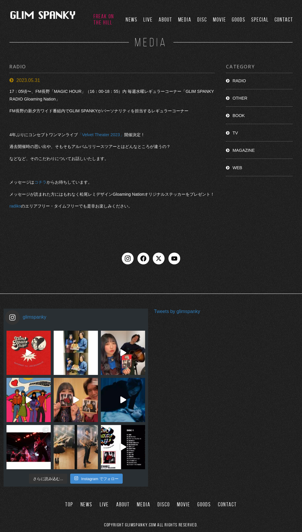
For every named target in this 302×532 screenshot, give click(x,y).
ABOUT (165, 20)
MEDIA (185, 20)
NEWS (132, 20)
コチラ (40, 182)
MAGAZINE (243, 150)
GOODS (238, 20)
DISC (202, 20)
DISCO (163, 504)
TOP (69, 504)
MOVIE (219, 20)
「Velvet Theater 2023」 (101, 134)
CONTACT (284, 20)
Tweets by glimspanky (177, 311)
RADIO (239, 80)
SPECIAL (259, 20)
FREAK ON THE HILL (103, 19)
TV (235, 133)
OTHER (239, 98)
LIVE (148, 20)
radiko (15, 206)
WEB (237, 167)
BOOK (238, 115)
